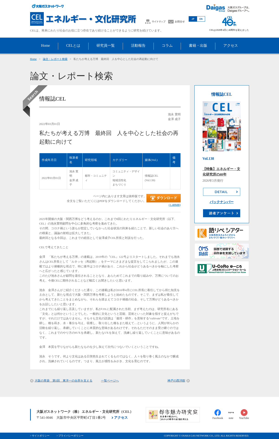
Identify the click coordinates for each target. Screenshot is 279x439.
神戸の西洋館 (176, 380)
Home (33, 59)
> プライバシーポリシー (69, 435)
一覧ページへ (110, 380)
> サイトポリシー (40, 435)
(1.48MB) (175, 205)
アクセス (121, 417)
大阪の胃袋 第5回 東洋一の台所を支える (64, 380)
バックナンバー (222, 202)
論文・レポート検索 (55, 59)
